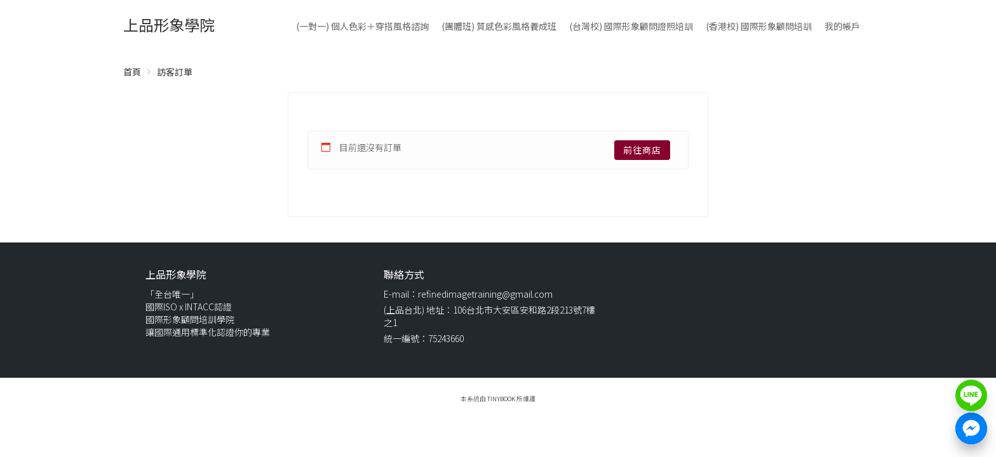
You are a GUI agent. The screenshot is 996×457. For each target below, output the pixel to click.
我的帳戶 (842, 26)
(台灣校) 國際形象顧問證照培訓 (631, 26)
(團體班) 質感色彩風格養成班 (498, 26)
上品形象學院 (169, 24)
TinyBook (501, 398)
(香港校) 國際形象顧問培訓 (759, 26)
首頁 (132, 71)
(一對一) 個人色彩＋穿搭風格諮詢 (362, 26)
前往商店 (642, 149)
